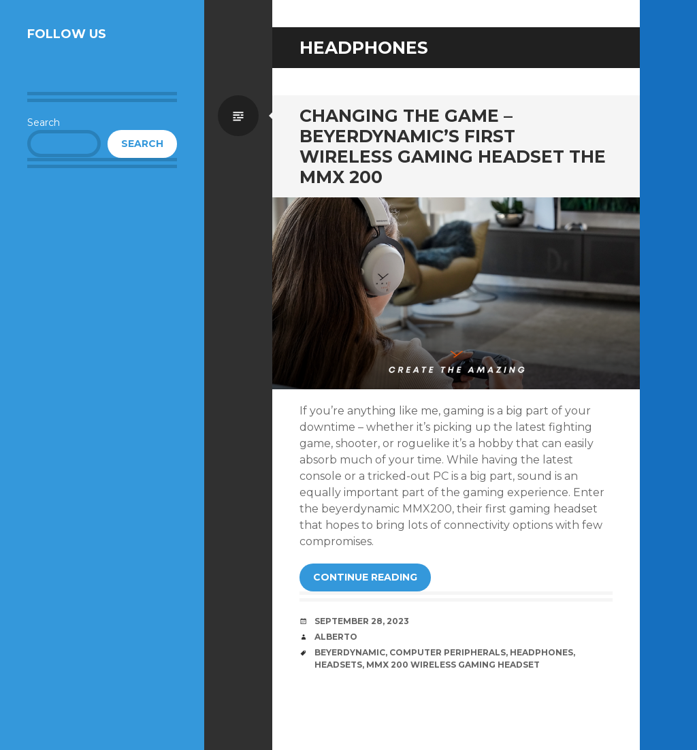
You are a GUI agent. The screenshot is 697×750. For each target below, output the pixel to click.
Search (43, 122)
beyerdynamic (349, 652)
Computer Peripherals (447, 652)
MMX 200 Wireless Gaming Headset (453, 664)
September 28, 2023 (361, 621)
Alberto (335, 637)
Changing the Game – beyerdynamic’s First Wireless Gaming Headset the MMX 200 (452, 146)
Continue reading (365, 577)
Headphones (541, 652)
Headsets (338, 664)
